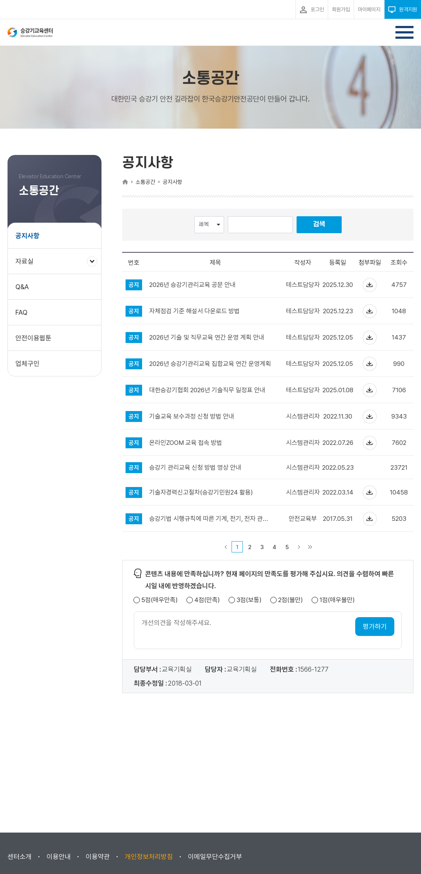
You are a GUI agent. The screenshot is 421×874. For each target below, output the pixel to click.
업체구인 (27, 363)
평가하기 (375, 626)
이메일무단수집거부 (215, 856)
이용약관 (98, 856)
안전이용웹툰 (33, 338)
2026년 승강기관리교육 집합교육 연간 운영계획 (210, 363)
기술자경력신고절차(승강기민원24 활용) (201, 492)
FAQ (21, 312)
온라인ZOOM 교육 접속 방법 (185, 442)
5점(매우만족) (159, 600)
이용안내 (59, 856)
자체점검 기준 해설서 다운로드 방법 (194, 311)
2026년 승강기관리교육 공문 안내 (192, 284)
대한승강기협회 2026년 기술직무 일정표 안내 (207, 390)
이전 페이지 (225, 546)
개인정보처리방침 (149, 856)
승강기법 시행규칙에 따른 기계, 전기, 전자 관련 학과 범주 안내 (210, 518)
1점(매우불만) (337, 600)
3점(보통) (249, 600)
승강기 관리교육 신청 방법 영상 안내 (195, 467)
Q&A (22, 287)
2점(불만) (290, 600)
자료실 (27, 265)
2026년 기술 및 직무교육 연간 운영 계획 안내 (206, 337)
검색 (319, 224)
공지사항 (27, 236)
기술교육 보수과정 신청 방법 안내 (191, 416)
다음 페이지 (298, 546)
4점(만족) (207, 600)
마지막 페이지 (310, 546)
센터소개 (20, 856)
